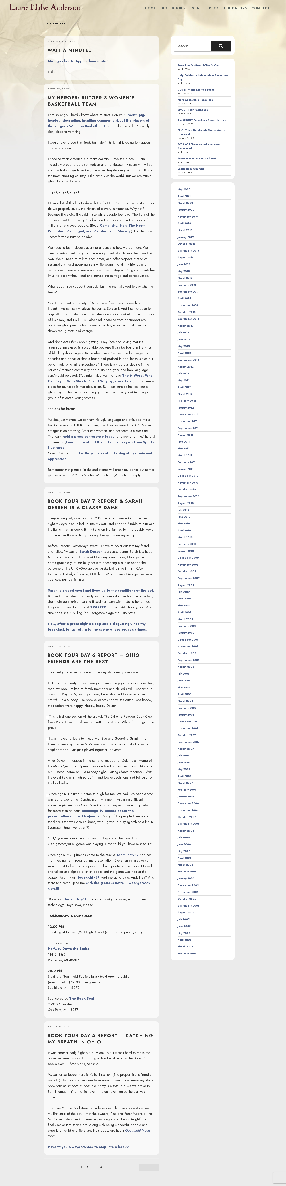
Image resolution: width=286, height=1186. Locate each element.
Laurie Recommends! (191, 169)
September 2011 (188, 428)
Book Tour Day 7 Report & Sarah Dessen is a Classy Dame (95, 504)
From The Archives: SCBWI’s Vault (199, 65)
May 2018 (184, 271)
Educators (235, 8)
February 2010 (187, 544)
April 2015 (184, 298)
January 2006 (186, 878)
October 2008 (187, 653)
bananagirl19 (93, 810)
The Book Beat (81, 998)
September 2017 (188, 291)
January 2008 (186, 714)
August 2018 (186, 257)
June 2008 (184, 680)
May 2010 (184, 523)
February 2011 (187, 462)
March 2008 (185, 701)
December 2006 (188, 803)
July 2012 (183, 373)
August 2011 (185, 435)
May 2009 (184, 605)
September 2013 (188, 319)
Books (178, 8)
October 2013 (187, 312)
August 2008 (186, 667)
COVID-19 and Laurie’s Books (196, 89)
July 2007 (183, 755)
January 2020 (186, 210)
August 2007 (186, 749)
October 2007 (187, 735)
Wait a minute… (70, 50)
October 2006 (187, 817)
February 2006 (187, 871)
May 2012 (184, 380)
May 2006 (184, 851)
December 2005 (188, 885)
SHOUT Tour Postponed (193, 110)
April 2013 (184, 353)
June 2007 (184, 762)
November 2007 (188, 728)
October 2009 (187, 571)
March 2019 (185, 230)
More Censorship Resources (195, 100)
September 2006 (189, 824)
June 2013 (184, 339)
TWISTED (98, 607)
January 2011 (185, 469)
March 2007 (185, 783)
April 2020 (184, 196)
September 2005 (189, 906)
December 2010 (188, 476)
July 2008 (184, 674)
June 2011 (184, 441)
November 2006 (188, 810)
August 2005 (186, 912)
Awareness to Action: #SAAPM (197, 158)
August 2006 (186, 831)
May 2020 (184, 189)
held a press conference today (88, 436)
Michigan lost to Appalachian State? (78, 61)
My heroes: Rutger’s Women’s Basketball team (91, 100)
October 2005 (187, 899)
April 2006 (185, 858)
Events (197, 8)
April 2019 (184, 223)
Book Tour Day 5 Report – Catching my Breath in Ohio (100, 1038)
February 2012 (187, 401)
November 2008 (188, 646)
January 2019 (186, 237)
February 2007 (187, 789)
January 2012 (186, 408)
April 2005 (184, 940)
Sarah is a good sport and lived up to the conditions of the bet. (101, 590)
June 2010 (184, 517)
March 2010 (185, 537)
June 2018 (184, 264)
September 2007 (188, 742)
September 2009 (189, 578)
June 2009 (184, 598)
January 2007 (186, 796)
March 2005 (185, 946)
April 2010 (184, 530)
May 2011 (183, 448)
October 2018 (187, 244)
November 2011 (188, 421)
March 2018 (185, 278)
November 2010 (188, 483)
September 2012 (188, 360)
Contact (261, 8)
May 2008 (184, 687)
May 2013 (184, 346)
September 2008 (189, 660)
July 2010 (183, 510)
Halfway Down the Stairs (68, 948)
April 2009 (185, 612)
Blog (214, 8)
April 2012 (184, 387)
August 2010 (186, 503)
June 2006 (184, 844)
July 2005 (184, 919)
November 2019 (188, 216)
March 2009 (185, 619)
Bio (164, 8)
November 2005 (188, 892)
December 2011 (188, 414)
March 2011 (185, 455)
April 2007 (184, 776)
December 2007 (188, 721)
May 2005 (184, 933)
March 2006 (185, 865)
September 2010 (188, 496)
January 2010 (186, 551)
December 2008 (188, 639)
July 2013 (183, 332)
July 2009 (184, 592)
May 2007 (184, 769)
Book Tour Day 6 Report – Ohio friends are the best (93, 658)
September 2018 (188, 251)
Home (150, 8)
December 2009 (188, 558)
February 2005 (187, 953)
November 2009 (188, 564)
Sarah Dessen (91, 551)
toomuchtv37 (128, 854)
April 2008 (184, 694)
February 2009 (187, 626)
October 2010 (187, 489)
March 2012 (185, 394)
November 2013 (188, 305)
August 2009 (186, 585)
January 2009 (186, 633)
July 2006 (184, 837)
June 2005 (184, 926)
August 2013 (186, 326)
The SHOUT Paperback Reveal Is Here (202, 120)
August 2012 (186, 366)
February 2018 (187, 285)
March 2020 (185, 203)
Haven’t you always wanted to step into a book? (88, 1146)
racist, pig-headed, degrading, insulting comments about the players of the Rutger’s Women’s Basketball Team (99, 120)
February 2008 (187, 708)
